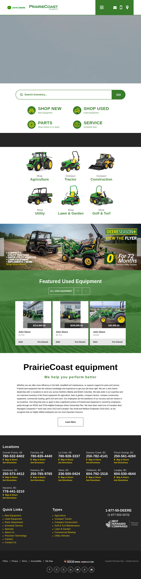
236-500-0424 (69, 473)
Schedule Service (14, 525)
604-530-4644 (125, 473)
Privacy (15, 561)
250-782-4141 (97, 456)
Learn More (70, 422)
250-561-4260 (125, 456)
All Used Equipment (61, 291)
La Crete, (65, 452)
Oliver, (63, 470)
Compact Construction (66, 522)
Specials (9, 529)
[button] (2, 247)
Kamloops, (10, 470)
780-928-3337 (69, 456)
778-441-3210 (13, 491)
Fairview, (36, 452)
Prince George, (124, 452)
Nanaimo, (10, 488)
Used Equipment (13, 519)
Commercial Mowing (65, 532)
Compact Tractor (63, 519)
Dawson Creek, (96, 452)
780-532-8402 (13, 456)
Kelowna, (37, 470)
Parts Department (14, 522)
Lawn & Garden (63, 529)
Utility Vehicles (62, 536)
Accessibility (36, 561)
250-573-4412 (13, 473)
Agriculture (60, 515)
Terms (24, 561)
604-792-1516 (97, 473)
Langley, (120, 470)
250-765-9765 (41, 473)
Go (118, 94)
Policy (5, 561)
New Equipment (13, 515)
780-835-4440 (41, 456)
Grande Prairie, (12, 452)
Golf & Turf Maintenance (67, 525)
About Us (9, 532)
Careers (9, 539)
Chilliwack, (93, 470)
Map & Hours (10, 460)
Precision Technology (16, 536)
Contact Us (10, 542)
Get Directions (10, 462)
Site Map (49, 561)
